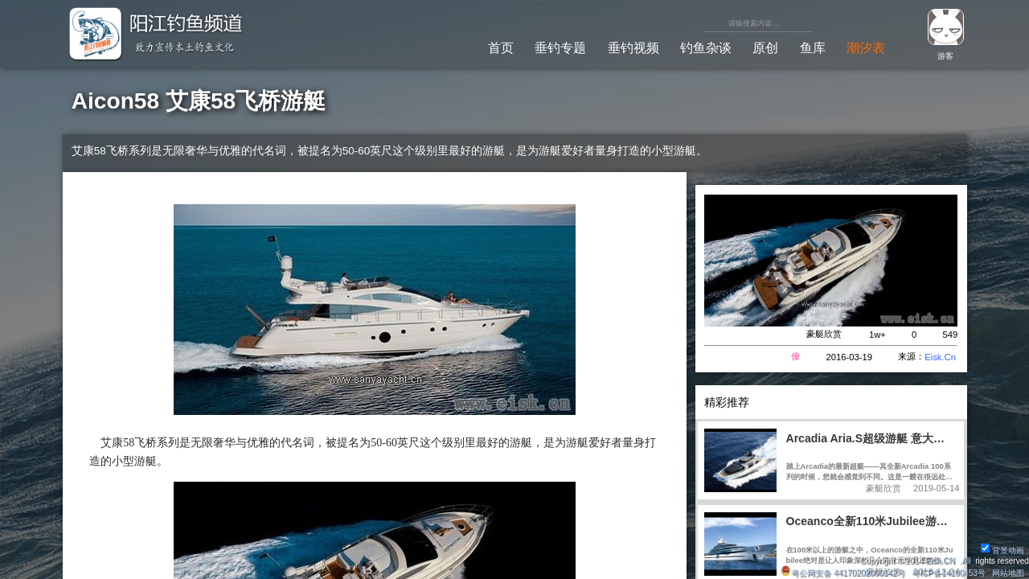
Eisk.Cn (940, 357)
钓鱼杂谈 (706, 48)
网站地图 (1008, 573)
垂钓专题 (560, 48)
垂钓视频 (633, 48)
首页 (501, 48)
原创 (765, 48)
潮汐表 (866, 48)
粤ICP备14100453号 (949, 573)
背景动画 (1002, 550)
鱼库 (813, 48)
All (965, 560)
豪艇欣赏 (824, 334)
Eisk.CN (940, 560)
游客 (945, 55)
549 (949, 334)
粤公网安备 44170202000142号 (844, 573)
